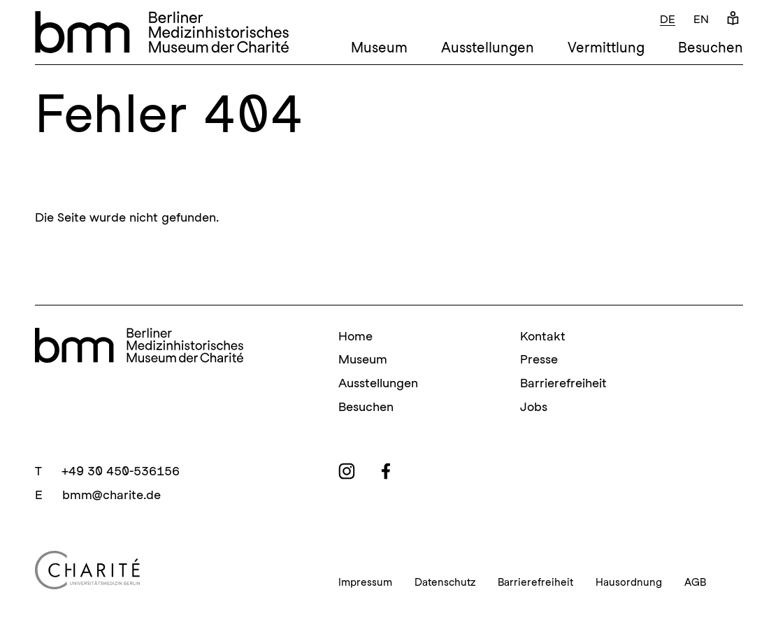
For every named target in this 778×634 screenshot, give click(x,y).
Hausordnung (629, 582)
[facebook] (385, 471)
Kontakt (543, 336)
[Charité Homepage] (170, 570)
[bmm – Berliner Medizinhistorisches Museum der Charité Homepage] (162, 32)
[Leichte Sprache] (733, 19)
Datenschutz (445, 582)
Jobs (533, 406)
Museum (379, 47)
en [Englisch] (701, 19)
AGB (695, 582)
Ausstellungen (487, 47)
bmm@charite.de (111, 494)
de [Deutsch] (667, 19)
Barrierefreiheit (563, 382)
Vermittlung (606, 47)
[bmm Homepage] (139, 345)
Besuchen (710, 47)
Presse (539, 359)
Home (355, 336)
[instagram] (346, 471)
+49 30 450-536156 (121, 470)
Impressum (365, 582)
